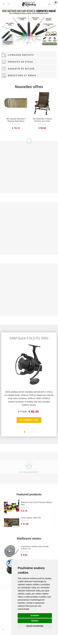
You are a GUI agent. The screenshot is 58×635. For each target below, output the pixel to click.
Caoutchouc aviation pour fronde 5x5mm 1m (34, 547)
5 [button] (33, 432)
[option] (29, 27)
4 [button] (31, 432)
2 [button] (31, 43)
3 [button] (29, 432)
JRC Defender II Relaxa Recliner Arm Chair (42, 120)
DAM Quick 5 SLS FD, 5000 (29, 338)
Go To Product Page (29, 420)
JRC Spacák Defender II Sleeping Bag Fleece (16, 120)
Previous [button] (3, 110)
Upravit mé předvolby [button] (34, 626)
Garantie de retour (21, 69)
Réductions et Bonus (22, 75)
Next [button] (54, 110)
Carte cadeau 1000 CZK (31, 518)
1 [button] (28, 43)
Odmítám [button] (34, 621)
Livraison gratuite (21, 55)
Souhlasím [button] (35, 615)
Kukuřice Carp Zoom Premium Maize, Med (36, 503)
